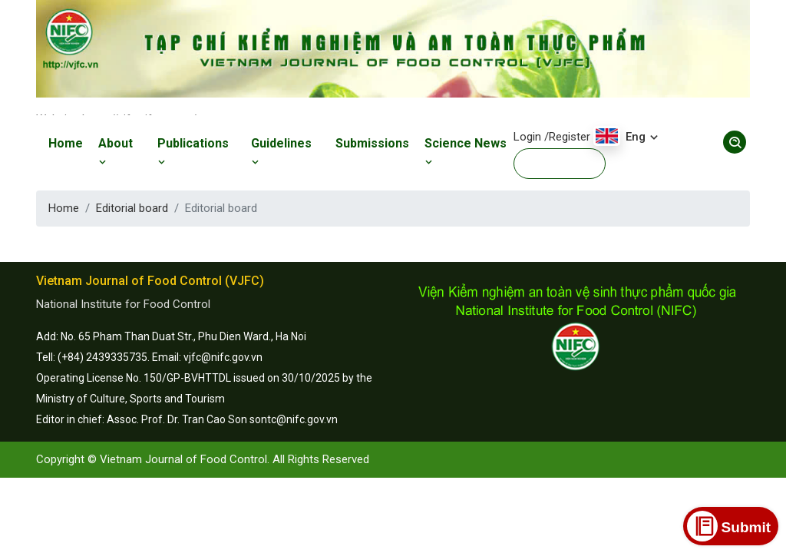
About (115, 152)
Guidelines (281, 152)
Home (65, 143)
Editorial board (132, 208)
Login (527, 137)
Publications (193, 152)
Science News (465, 152)
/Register (567, 137)
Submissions (372, 143)
